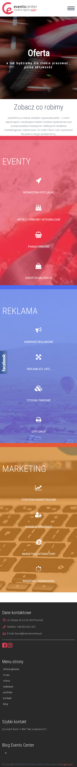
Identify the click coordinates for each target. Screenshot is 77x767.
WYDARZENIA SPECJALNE (38, 192)
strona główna (11, 669)
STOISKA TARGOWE (38, 400)
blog (5, 703)
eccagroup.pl (66, 764)
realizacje (8, 686)
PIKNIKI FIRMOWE (38, 246)
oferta (6, 680)
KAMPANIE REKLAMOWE (38, 342)
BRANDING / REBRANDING (38, 581)
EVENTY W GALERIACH (38, 278)
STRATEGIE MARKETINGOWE (38, 499)
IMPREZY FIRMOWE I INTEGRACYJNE (38, 219)
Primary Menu (71, 8)
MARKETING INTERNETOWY (38, 554)
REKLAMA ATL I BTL (38, 369)
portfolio (7, 692)
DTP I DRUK (38, 431)
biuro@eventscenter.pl (28, 633)
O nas (6, 674)
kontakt (7, 698)
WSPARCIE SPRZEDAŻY (38, 527)
